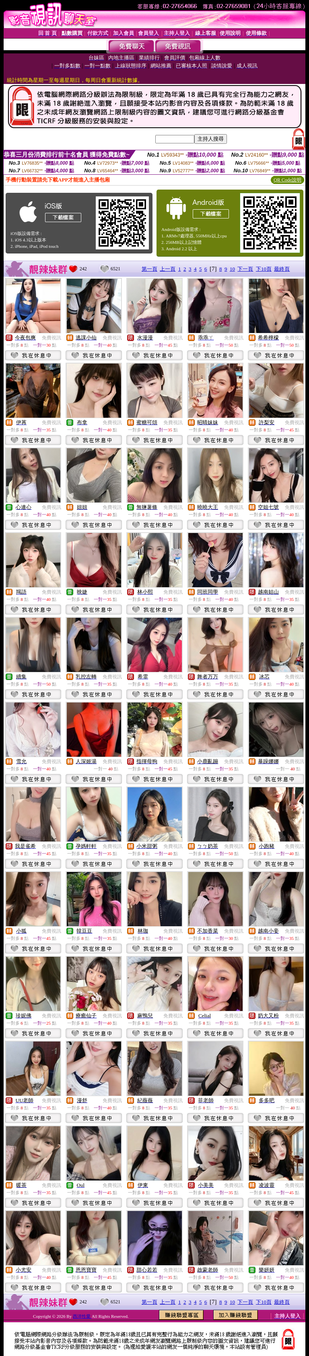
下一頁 (245, 269)
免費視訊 (51, 338)
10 (232, 269)
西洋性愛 (82, 1316)
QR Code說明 (287, 180)
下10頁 (264, 269)
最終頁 (282, 269)
